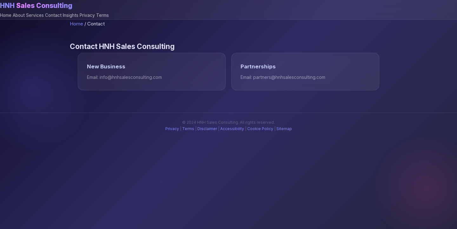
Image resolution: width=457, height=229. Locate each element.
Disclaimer (207, 128)
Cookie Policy (260, 128)
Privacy (87, 15)
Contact (53, 15)
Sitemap (284, 128)
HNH (36, 6)
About (19, 15)
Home (5, 15)
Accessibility (232, 128)
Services (35, 15)
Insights (70, 15)
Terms (102, 15)
